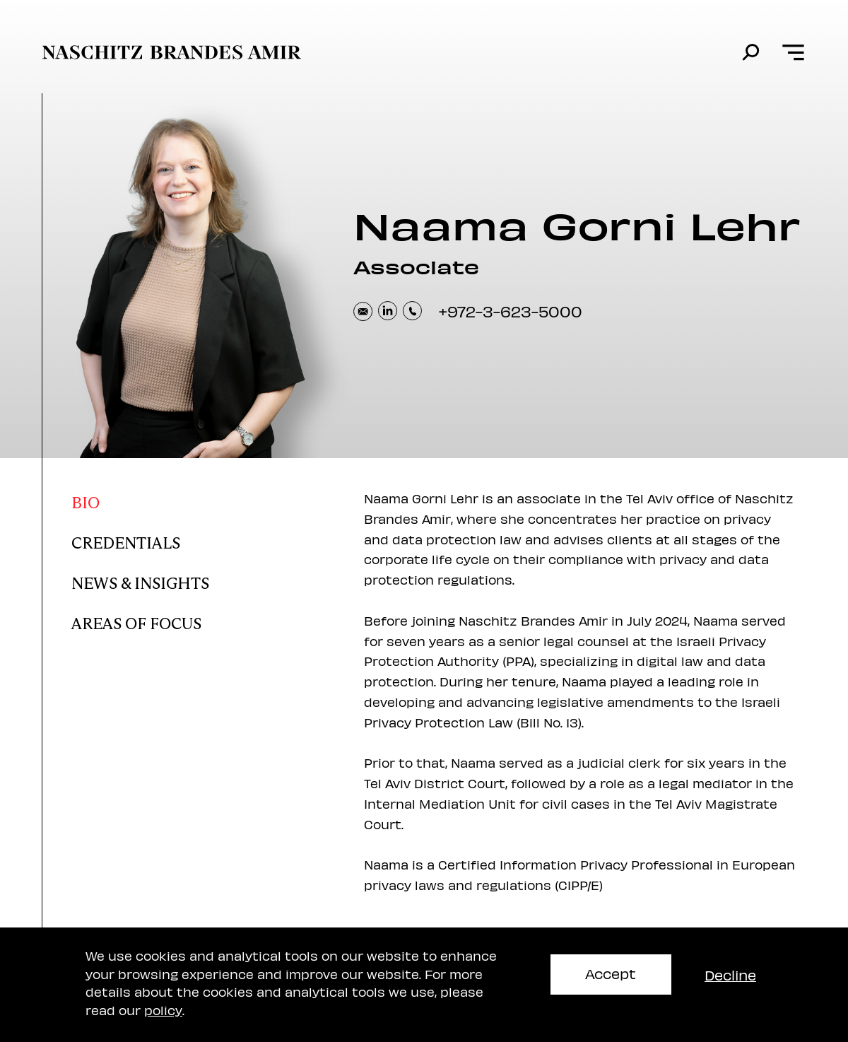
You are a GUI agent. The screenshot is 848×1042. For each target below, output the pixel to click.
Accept (610, 973)
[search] (751, 53)
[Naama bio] (185, 499)
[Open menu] (793, 53)
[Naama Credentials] (185, 540)
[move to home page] (171, 52)
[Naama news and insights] (185, 580)
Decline (730, 974)
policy (163, 1009)
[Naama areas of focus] (185, 620)
